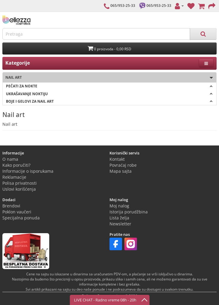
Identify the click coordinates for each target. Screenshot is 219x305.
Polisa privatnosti (19, 183)
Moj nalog (119, 206)
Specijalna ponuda (21, 218)
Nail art (108, 78)
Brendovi (11, 206)
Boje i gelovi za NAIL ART (109, 101)
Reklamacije (14, 177)
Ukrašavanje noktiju (109, 93)
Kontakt (117, 159)
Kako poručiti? (16, 165)
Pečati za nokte (109, 86)
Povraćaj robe (123, 165)
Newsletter (120, 224)
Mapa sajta (121, 171)
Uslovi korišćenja (19, 189)
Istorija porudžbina (129, 212)
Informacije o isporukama (27, 171)
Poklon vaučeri (16, 212)
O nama (10, 159)
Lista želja (119, 218)
